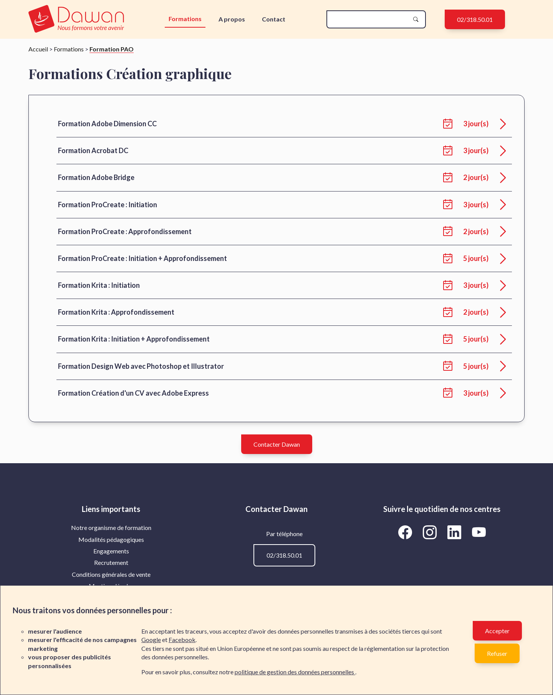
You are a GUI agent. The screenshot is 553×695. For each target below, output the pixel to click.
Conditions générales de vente (111, 574)
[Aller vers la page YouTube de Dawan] (479, 531)
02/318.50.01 (475, 19)
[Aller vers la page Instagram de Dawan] (431, 531)
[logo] (77, 19)
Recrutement (111, 562)
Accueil (38, 49)
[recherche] (370, 19)
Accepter (497, 630)
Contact (273, 19)
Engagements (111, 551)
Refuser (497, 653)
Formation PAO (111, 49)
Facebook (182, 639)
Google (151, 639)
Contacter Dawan (276, 444)
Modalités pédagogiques (111, 539)
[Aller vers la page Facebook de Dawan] (406, 531)
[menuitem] (111, 527)
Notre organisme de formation (111, 527)
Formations (185, 18)
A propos (232, 19)
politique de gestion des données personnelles (295, 671)
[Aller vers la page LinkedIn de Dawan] (455, 531)
